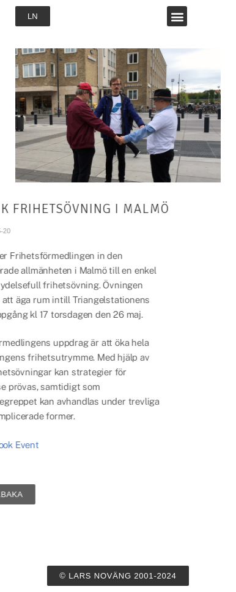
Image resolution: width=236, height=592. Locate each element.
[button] (177, 16)
